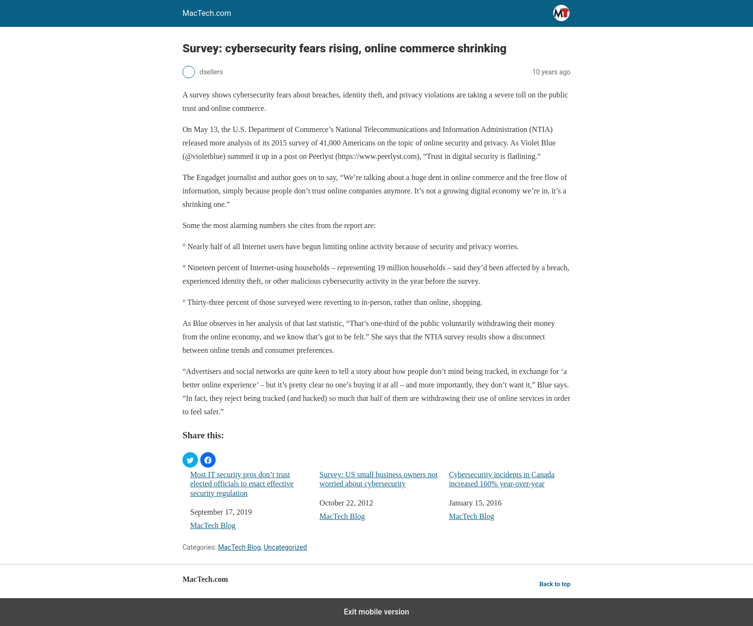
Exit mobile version (376, 611)
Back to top (555, 584)
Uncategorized (285, 547)
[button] (190, 460)
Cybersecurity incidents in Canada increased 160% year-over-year (502, 479)
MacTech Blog (212, 525)
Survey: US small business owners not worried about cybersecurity (378, 479)
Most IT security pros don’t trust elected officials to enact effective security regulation (241, 483)
